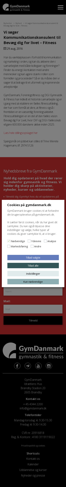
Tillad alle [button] (33, 265)
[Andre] (32, 246)
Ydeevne (36, 241)
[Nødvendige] (8, 241)
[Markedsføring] (8, 246)
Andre (37, 246)
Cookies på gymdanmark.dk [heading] (29, 205)
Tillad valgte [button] (33, 257)
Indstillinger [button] (33, 273)
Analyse (51, 241)
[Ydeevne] (29, 241)
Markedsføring (19, 246)
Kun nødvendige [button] (33, 281)
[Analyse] (45, 241)
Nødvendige (18, 241)
